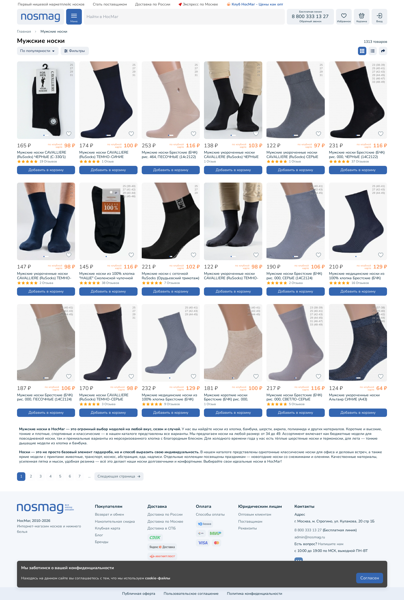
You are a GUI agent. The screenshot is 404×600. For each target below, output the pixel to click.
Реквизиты (247, 528)
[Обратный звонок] (310, 17)
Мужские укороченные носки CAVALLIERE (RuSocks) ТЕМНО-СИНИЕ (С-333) (44, 276)
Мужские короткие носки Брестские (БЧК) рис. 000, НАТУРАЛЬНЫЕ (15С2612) (226, 397)
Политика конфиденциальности (254, 593)
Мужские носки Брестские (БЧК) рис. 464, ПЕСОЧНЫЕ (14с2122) (169, 154)
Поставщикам (250, 521)
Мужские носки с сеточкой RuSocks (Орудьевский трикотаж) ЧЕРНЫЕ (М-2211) (170, 276)
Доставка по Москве (165, 521)
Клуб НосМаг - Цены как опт (254, 4)
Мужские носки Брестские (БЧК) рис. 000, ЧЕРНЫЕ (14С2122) (357, 154)
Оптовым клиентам (254, 514)
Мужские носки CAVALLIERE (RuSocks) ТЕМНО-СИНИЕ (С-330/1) (103, 154)
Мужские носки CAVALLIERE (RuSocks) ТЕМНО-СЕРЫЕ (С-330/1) (103, 397)
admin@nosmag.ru (309, 536)
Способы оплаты (210, 514)
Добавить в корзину (46, 169)
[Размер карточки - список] (372, 51)
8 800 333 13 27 (308, 530)
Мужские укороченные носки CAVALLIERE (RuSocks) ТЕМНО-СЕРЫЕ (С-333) (231, 276)
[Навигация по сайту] (74, 17)
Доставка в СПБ (161, 528)
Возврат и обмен (109, 514)
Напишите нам (330, 543)
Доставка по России (152, 4)
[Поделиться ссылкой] (383, 51)
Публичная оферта (138, 593)
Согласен (369, 582)
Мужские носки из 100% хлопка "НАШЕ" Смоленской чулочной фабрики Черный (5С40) (107, 276)
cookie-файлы (157, 582)
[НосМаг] (40, 17)
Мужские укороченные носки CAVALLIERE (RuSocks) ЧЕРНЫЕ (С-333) (231, 154)
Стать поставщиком (110, 4)
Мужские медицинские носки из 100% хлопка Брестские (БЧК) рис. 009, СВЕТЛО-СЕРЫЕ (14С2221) (169, 397)
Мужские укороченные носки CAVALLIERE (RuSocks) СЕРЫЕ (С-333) (292, 154)
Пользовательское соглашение (191, 593)
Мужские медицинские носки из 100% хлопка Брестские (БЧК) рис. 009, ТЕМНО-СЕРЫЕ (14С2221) (356, 276)
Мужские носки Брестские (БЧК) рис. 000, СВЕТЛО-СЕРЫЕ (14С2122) (294, 397)
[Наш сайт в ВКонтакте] (298, 561)
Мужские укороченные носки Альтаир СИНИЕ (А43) (354, 397)
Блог (99, 534)
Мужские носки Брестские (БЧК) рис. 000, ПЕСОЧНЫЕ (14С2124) (45, 397)
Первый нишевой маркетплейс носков (51, 4)
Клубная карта (107, 528)
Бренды (101, 541)
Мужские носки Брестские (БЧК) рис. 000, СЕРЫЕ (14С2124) (294, 276)
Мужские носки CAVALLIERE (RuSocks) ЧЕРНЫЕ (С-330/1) (41, 154)
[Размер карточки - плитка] (362, 51)
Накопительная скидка (115, 521)
